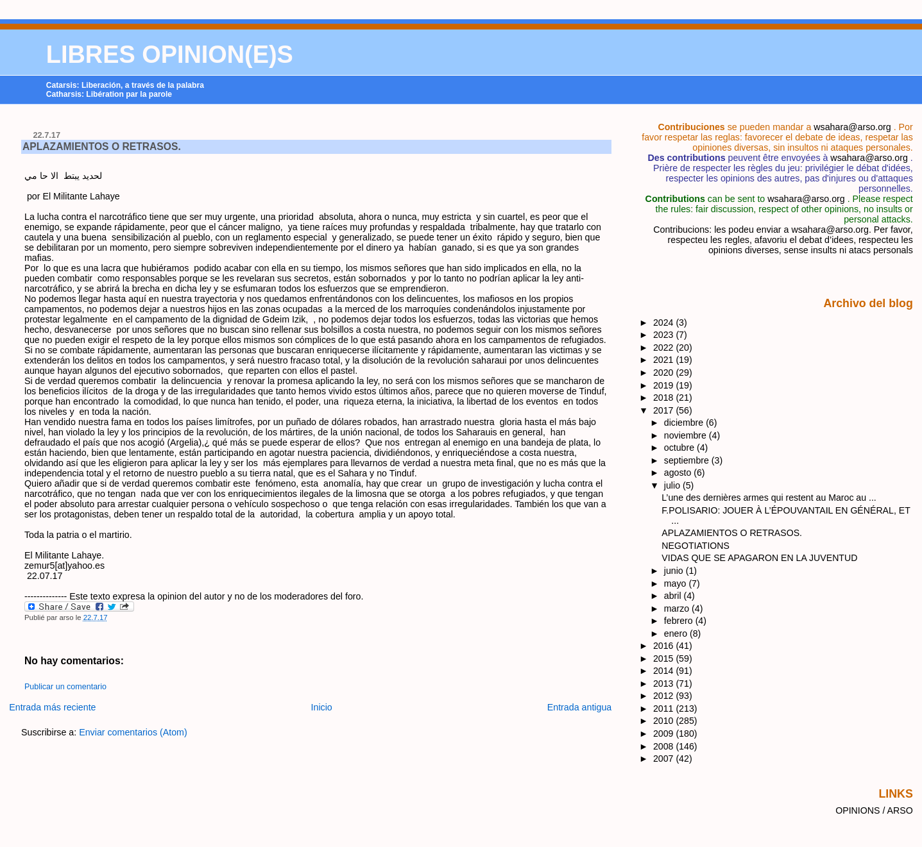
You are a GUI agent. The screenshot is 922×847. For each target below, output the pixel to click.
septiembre (688, 460)
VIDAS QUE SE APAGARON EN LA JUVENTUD (759, 558)
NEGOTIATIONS (696, 546)
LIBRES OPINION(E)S (169, 54)
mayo (676, 583)
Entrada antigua (579, 707)
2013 (664, 683)
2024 (664, 322)
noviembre (686, 435)
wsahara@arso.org (852, 127)
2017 (664, 410)
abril (674, 596)
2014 (664, 671)
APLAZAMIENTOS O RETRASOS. (101, 146)
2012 (664, 696)
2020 (664, 372)
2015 (664, 658)
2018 (664, 397)
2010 (664, 721)
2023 (664, 335)
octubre (680, 447)
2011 (664, 708)
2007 (664, 758)
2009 (664, 733)
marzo (678, 608)
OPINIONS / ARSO (874, 810)
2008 (664, 746)
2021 (664, 360)
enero (677, 633)
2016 (664, 646)
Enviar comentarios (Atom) (133, 732)
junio (675, 571)
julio (673, 485)
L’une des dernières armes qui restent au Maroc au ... (769, 497)
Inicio (321, 707)
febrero (680, 621)
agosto (679, 472)
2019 (664, 385)
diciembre (685, 422)
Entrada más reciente (52, 707)
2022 (664, 347)
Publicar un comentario (65, 686)
